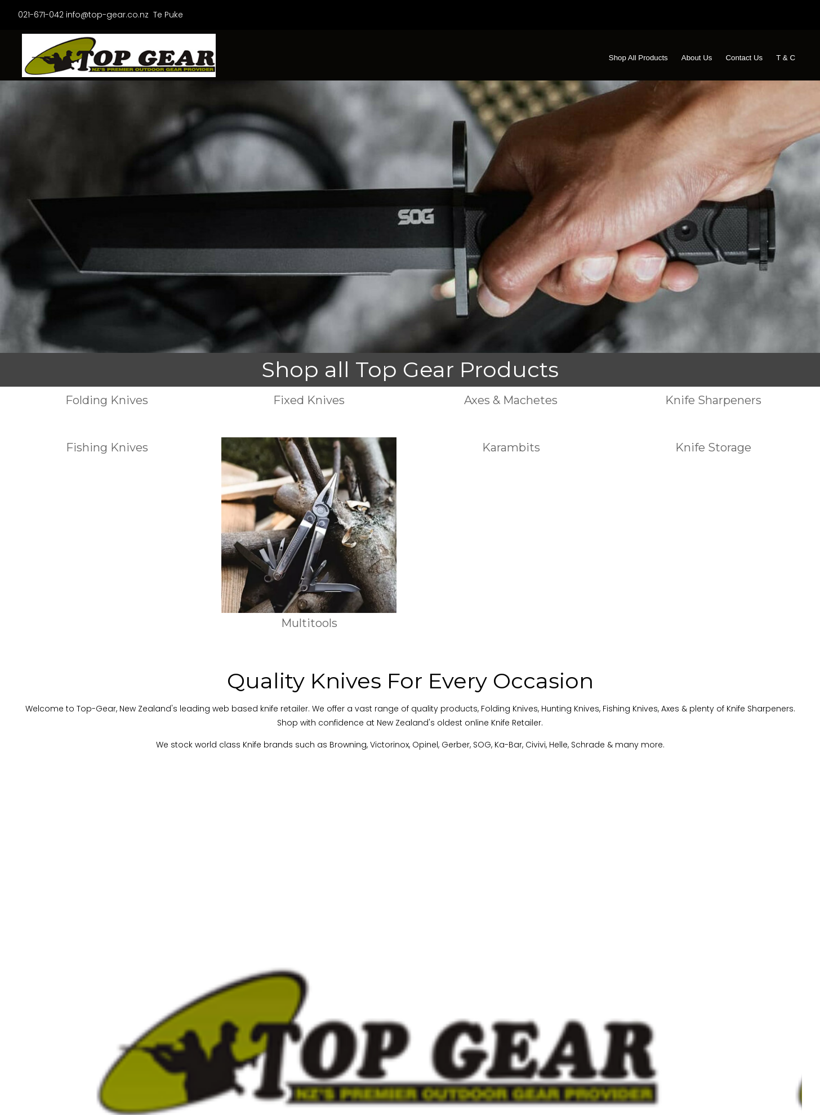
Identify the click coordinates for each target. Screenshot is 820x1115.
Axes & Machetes (511, 400)
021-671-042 (41, 14)
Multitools (309, 623)
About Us (696, 57)
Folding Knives (106, 400)
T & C (785, 57)
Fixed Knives (309, 400)
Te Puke (167, 14)
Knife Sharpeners (713, 400)
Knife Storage (713, 447)
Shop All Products (638, 57)
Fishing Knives (107, 447)
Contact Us (744, 57)
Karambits (511, 447)
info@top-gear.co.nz (107, 14)
